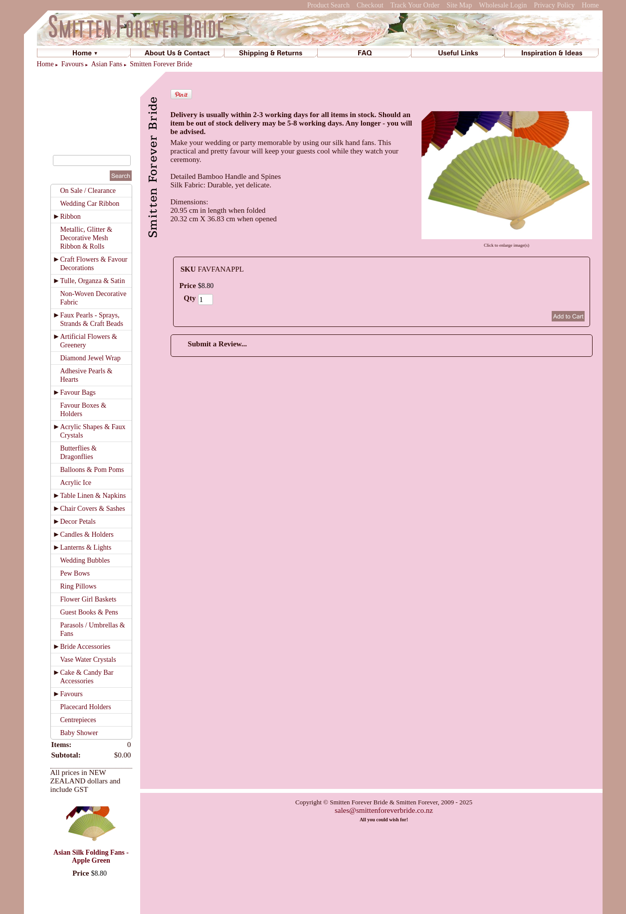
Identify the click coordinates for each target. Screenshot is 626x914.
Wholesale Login (503, 5)
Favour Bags (78, 392)
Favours (72, 64)
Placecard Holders (85, 707)
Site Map (459, 5)
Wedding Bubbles (85, 560)
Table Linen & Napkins (93, 495)
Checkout (370, 5)
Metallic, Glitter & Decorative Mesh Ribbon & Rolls (86, 238)
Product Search (328, 5)
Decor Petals (78, 521)
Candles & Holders (87, 534)
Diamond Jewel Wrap (90, 358)
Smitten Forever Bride (161, 64)
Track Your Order (415, 5)
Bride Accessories (85, 646)
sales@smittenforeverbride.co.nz (384, 810)
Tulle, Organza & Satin (92, 281)
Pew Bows (75, 573)
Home (590, 5)
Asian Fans (107, 64)
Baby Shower (79, 733)
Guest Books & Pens (89, 612)
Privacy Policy (554, 5)
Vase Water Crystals (88, 659)
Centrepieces (78, 720)
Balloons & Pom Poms (92, 469)
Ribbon (70, 216)
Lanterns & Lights (86, 547)
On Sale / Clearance (88, 190)
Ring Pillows (78, 586)
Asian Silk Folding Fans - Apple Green (91, 856)
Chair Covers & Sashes (92, 508)
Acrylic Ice (76, 482)
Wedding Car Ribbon (90, 203)
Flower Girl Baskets (88, 599)
